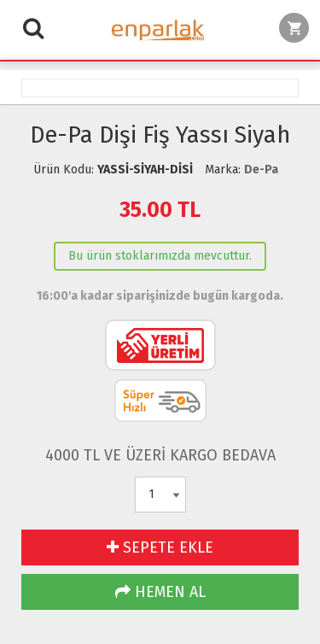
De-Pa (261, 169)
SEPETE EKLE (160, 547)
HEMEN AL (160, 592)
